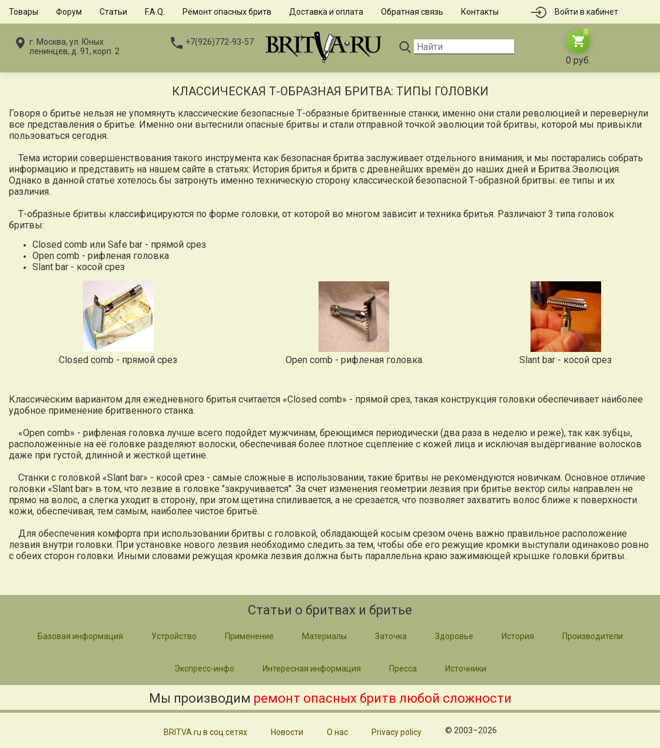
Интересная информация (312, 668)
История (518, 636)
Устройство (174, 636)
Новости (287, 732)
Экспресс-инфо (204, 668)
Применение (249, 636)
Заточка (391, 636)
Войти (586, 11)
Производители (592, 636)
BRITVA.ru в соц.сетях (205, 732)
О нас (337, 732)
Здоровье (454, 636)
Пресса (403, 668)
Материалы (324, 636)
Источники (465, 668)
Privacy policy (397, 732)
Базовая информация (80, 636)
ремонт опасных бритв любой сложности (383, 698)
